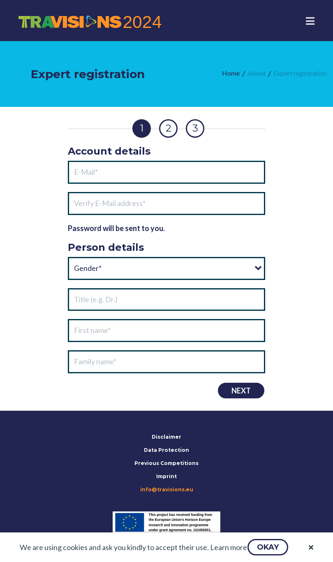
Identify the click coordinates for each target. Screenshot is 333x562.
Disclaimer (166, 437)
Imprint (166, 476)
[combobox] (166, 268)
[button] (267, 547)
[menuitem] (231, 73)
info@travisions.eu (166, 489)
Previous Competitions (166, 463)
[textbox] (166, 172)
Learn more (228, 547)
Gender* (88, 268)
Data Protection (166, 450)
